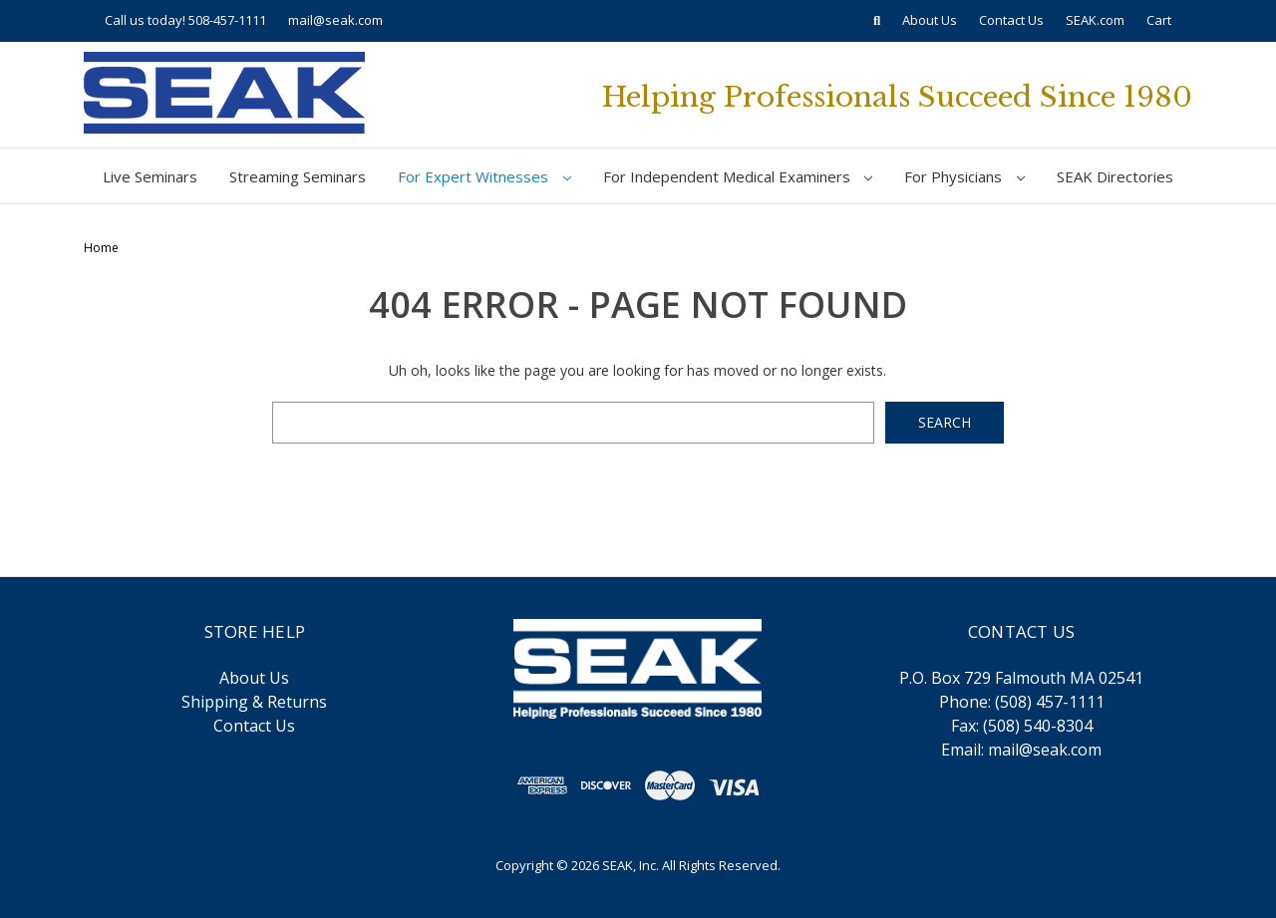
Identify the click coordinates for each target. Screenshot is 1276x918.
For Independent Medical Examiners (738, 176)
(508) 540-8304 (1038, 726)
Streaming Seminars (297, 176)
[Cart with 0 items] (1158, 21)
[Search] (876, 21)
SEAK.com (1095, 20)
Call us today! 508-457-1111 (185, 20)
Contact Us (1011, 20)
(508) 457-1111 (1050, 702)
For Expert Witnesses (484, 176)
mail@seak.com (335, 20)
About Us (929, 20)
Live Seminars (150, 176)
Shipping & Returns (254, 702)
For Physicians (964, 176)
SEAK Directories (1115, 176)
